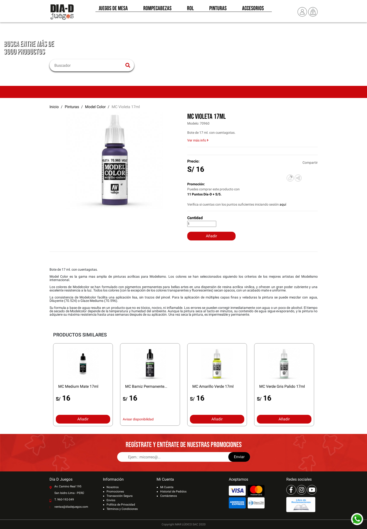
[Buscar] (88, 65)
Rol (190, 9)
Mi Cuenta (166, 487)
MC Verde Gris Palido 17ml (282, 386)
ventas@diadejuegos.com (71, 506)
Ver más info (198, 140)
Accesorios (253, 9)
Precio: (193, 161)
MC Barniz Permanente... (146, 386)
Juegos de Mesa (113, 9)
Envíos (111, 500)
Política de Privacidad (121, 504)
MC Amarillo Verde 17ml (213, 386)
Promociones (115, 491)
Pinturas (218, 9)
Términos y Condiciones (122, 509)
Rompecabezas (157, 9)
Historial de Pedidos (173, 491)
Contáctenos (168, 496)
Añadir (211, 236)
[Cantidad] (201, 224)
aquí (283, 204)
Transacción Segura (120, 496)
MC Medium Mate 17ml (78, 386)
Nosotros (113, 487)
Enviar (239, 456)
